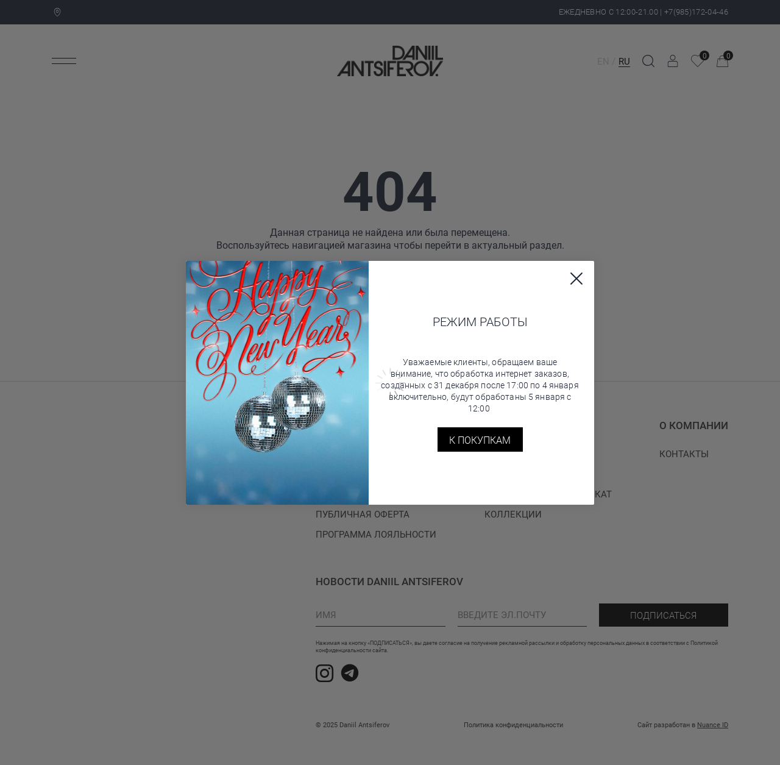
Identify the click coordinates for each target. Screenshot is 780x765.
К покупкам (480, 439)
